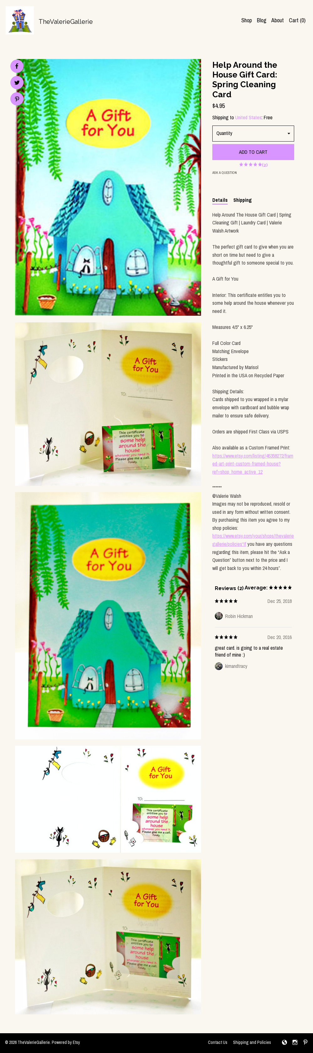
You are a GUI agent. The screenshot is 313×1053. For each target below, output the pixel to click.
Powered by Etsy (66, 1042)
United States (248, 117)
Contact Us (217, 1042)
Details (220, 199)
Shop (246, 20)
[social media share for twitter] (17, 83)
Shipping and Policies (252, 1042)
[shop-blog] (284, 1043)
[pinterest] (305, 1043)
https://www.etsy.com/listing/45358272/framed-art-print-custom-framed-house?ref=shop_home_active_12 (252, 463)
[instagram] (295, 1043)
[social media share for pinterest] (17, 100)
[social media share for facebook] (16, 66)
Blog (261, 20)
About (277, 20)
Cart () (297, 20)
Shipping (242, 199)
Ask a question (224, 172)
